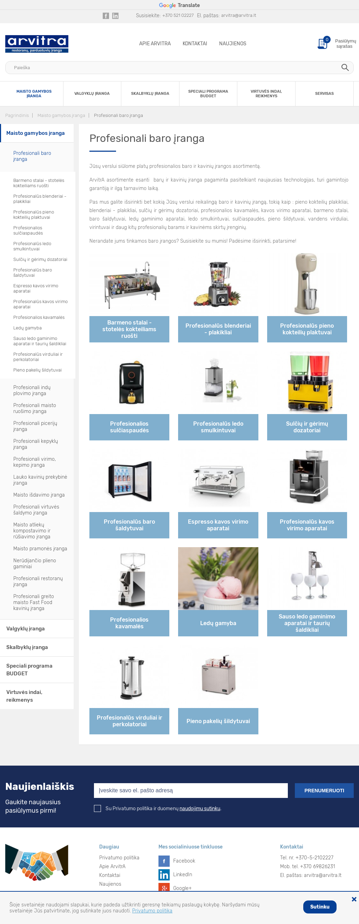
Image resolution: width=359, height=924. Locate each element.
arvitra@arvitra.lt (238, 15)
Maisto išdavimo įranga (39, 495)
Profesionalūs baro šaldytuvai (32, 272)
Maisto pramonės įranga (40, 549)
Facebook (184, 861)
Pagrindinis (17, 115)
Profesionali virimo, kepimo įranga (34, 462)
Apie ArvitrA (155, 44)
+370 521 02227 (178, 15)
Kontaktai (195, 44)
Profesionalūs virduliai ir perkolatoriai (38, 357)
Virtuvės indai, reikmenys (24, 696)
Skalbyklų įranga (27, 647)
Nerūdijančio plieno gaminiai (34, 564)
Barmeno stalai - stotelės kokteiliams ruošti (38, 183)
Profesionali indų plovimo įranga (31, 391)
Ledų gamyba (27, 327)
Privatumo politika (119, 858)
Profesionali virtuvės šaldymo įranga (36, 510)
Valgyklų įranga (25, 628)
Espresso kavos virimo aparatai (35, 288)
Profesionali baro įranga (118, 115)
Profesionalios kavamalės (39, 317)
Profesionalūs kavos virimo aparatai (40, 304)
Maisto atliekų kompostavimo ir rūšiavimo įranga (31, 531)
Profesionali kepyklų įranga (35, 444)
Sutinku (320, 907)
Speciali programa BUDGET (29, 670)
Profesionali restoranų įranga (38, 582)
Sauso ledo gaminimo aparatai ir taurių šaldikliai (39, 341)
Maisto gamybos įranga (61, 115)
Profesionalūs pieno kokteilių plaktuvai (33, 214)
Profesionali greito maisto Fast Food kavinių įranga (33, 602)
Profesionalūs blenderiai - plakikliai (39, 199)
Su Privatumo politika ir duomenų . (158, 809)
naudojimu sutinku (200, 809)
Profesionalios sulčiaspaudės (28, 230)
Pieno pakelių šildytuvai (37, 370)
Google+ (182, 888)
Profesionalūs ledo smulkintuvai (32, 246)
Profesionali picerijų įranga (35, 426)
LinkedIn (182, 875)
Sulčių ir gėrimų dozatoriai (40, 259)
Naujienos (232, 44)
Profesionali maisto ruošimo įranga (34, 408)
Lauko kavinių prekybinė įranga (40, 480)
